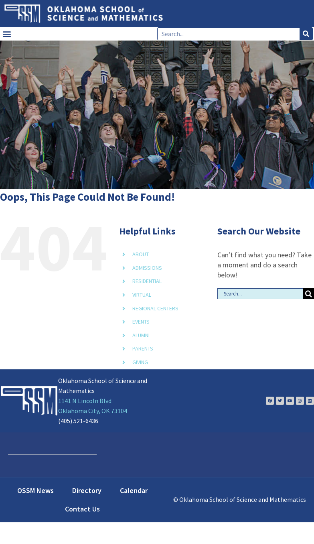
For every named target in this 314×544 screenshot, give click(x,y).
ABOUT (140, 254)
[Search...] (260, 293)
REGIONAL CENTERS (155, 308)
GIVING (140, 362)
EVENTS (141, 321)
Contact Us (82, 508)
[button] (6, 34)
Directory (86, 490)
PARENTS (142, 348)
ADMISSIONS (147, 267)
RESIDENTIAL (147, 281)
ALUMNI (141, 335)
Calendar (134, 490)
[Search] (306, 34)
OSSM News (35, 490)
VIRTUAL (141, 294)
